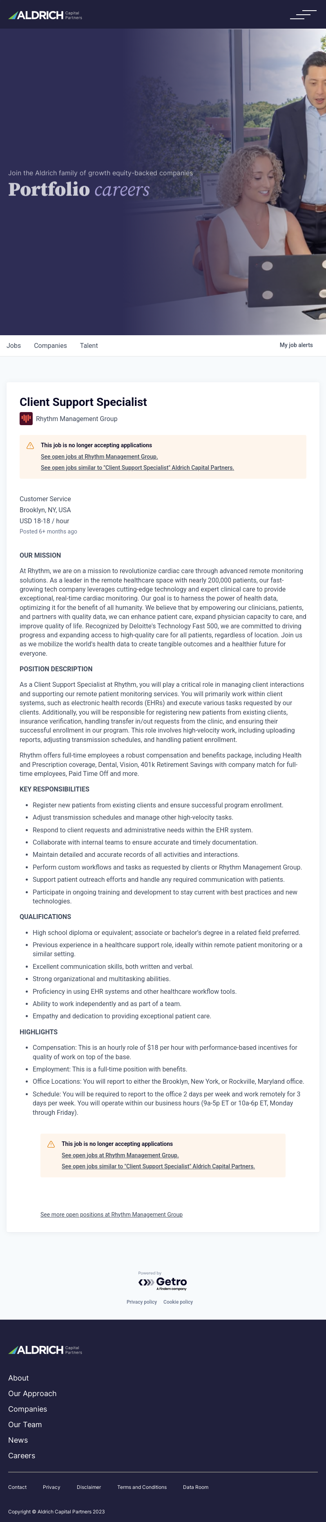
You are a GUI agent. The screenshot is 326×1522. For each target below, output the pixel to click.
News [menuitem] (18, 1440)
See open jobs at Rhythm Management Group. (99, 456)
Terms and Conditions (142, 1487)
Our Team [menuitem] (25, 1424)
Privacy (51, 1487)
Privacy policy (142, 1302)
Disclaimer (89, 1487)
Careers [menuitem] (21, 1455)
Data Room (195, 1487)
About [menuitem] (18, 1378)
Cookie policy (178, 1302)
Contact (17, 1487)
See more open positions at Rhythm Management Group (111, 1214)
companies (50, 346)
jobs (14, 346)
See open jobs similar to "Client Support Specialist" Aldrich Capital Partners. (137, 467)
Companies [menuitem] (27, 1409)
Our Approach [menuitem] (32, 1393)
